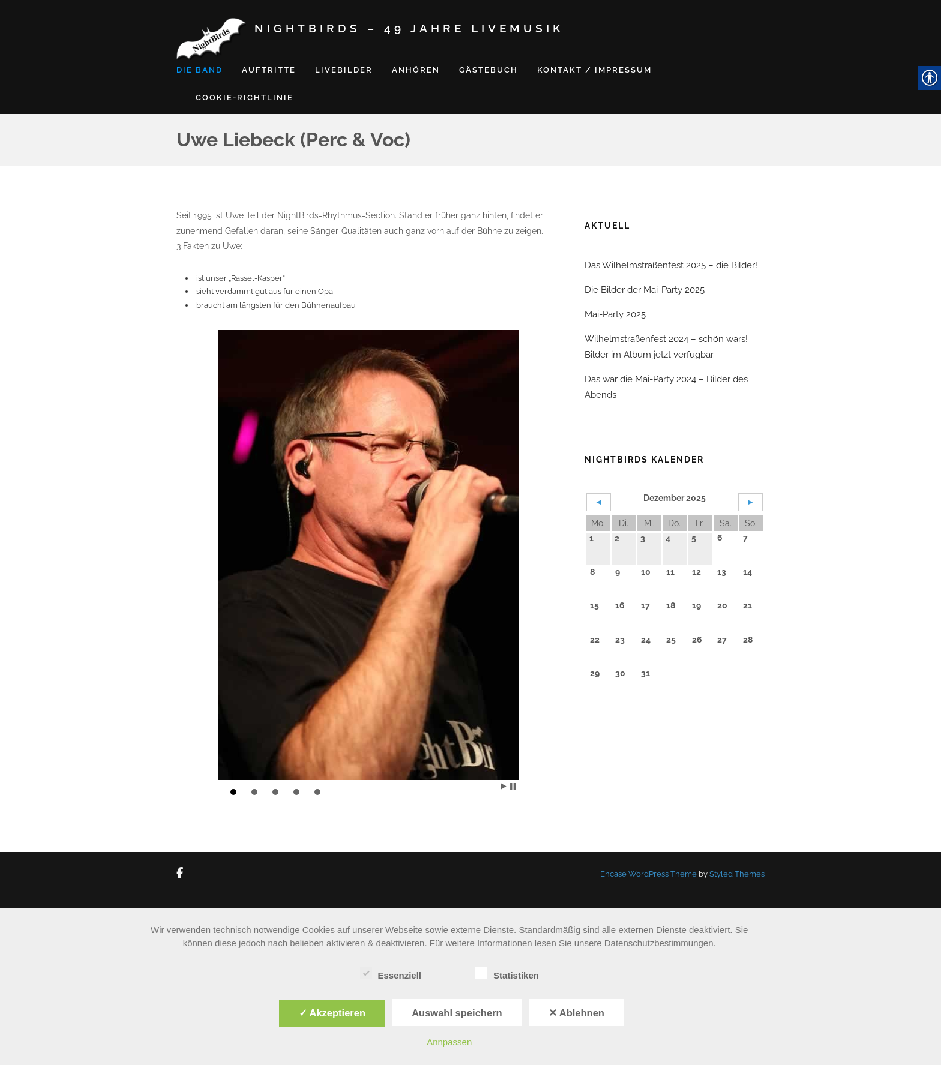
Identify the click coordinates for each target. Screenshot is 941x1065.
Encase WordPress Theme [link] (648, 873)
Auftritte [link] (269, 69)
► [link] (750, 501)
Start (504, 786)
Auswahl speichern (457, 1012)
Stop (513, 786)
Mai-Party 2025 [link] (615, 314)
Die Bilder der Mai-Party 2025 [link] (645, 289)
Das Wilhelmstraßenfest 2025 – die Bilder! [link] (671, 265)
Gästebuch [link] (488, 69)
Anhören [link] (416, 69)
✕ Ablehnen (576, 1012)
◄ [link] (599, 501)
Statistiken (507, 973)
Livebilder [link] (344, 69)
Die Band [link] (199, 69)
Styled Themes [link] (737, 873)
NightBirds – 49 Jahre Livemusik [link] (409, 28)
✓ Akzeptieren (332, 1012)
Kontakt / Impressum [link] (594, 69)
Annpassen (449, 1042)
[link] (182, 873)
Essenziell (391, 973)
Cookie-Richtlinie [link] (244, 97)
